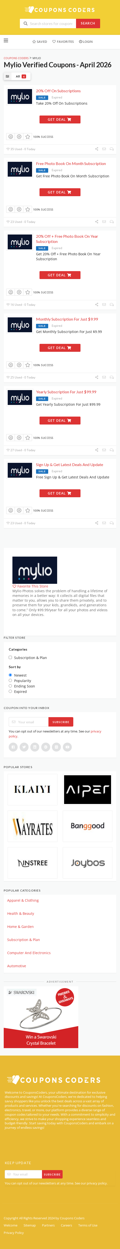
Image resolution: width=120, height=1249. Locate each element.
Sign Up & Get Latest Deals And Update (69, 464)
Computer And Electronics (29, 952)
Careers (66, 1225)
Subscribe (61, 722)
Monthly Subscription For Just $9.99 (67, 319)
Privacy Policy (14, 1233)
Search (88, 23)
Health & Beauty (20, 913)
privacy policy (97, 1183)
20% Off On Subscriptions (58, 90)
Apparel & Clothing (23, 900)
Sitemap (30, 1225)
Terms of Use (87, 1225)
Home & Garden (20, 926)
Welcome (10, 1225)
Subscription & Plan (23, 939)
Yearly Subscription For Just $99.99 (66, 391)
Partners (48, 1225)
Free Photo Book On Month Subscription (71, 163)
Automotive (16, 966)
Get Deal (59, 119)
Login (86, 41)
